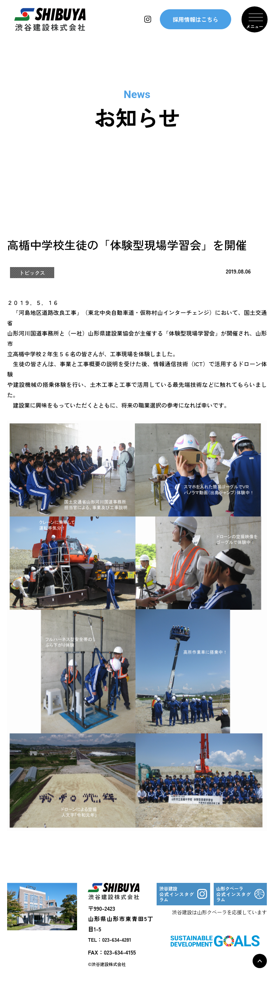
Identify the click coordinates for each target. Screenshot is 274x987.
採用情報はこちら (195, 21)
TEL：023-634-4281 (109, 940)
